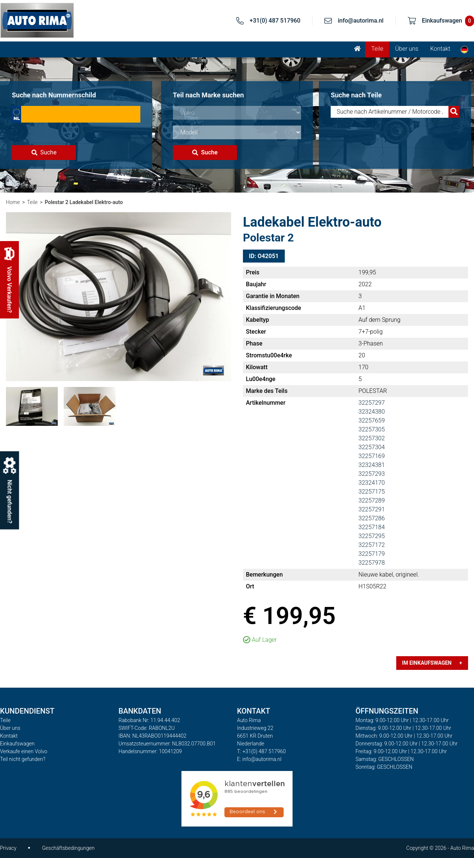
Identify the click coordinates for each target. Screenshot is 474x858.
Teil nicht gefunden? (22, 759)
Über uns (406, 48)
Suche (44, 152)
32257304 (371, 447)
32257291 (371, 509)
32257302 (371, 438)
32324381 (371, 464)
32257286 (371, 518)
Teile (377, 48)
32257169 (371, 456)
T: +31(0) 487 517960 (261, 751)
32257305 (371, 429)
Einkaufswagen (17, 744)
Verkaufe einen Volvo (23, 751)
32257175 (371, 491)
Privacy (8, 848)
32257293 (371, 473)
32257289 (371, 500)
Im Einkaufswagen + (432, 663)
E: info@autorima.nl (259, 759)
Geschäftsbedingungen (68, 848)
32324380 (371, 411)
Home (13, 202)
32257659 (371, 420)
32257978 (371, 562)
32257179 (371, 553)
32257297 (371, 402)
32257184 (371, 527)
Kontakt (440, 48)
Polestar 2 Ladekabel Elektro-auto (84, 202)
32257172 (371, 544)
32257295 (371, 536)
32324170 (371, 482)
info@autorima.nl (361, 20)
